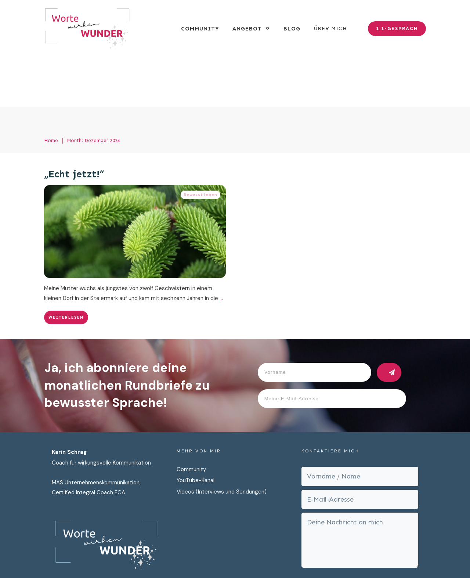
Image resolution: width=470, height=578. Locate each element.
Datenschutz (253, 559)
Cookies (322, 559)
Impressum (291, 559)
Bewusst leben (200, 142)
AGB (345, 559)
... (221, 245)
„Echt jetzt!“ (74, 122)
